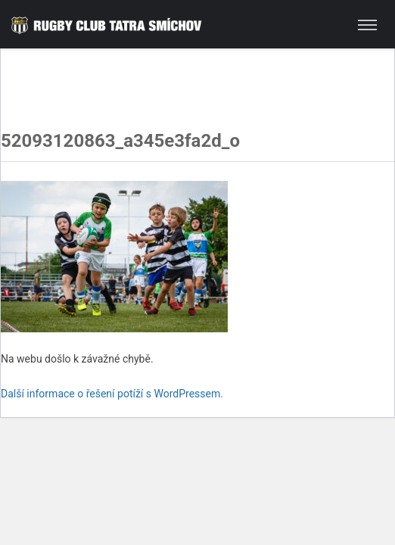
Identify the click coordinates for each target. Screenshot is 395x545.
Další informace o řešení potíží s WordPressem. (112, 394)
